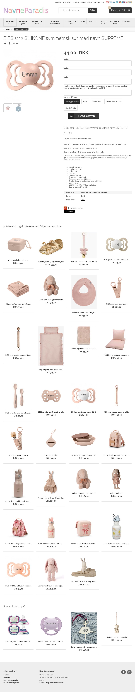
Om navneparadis (79, 2)
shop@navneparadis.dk (54, 683)
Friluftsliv (127, 21)
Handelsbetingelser (95, 2)
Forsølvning (92, 21)
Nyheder (66, 2)
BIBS (83, 200)
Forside (58, 2)
